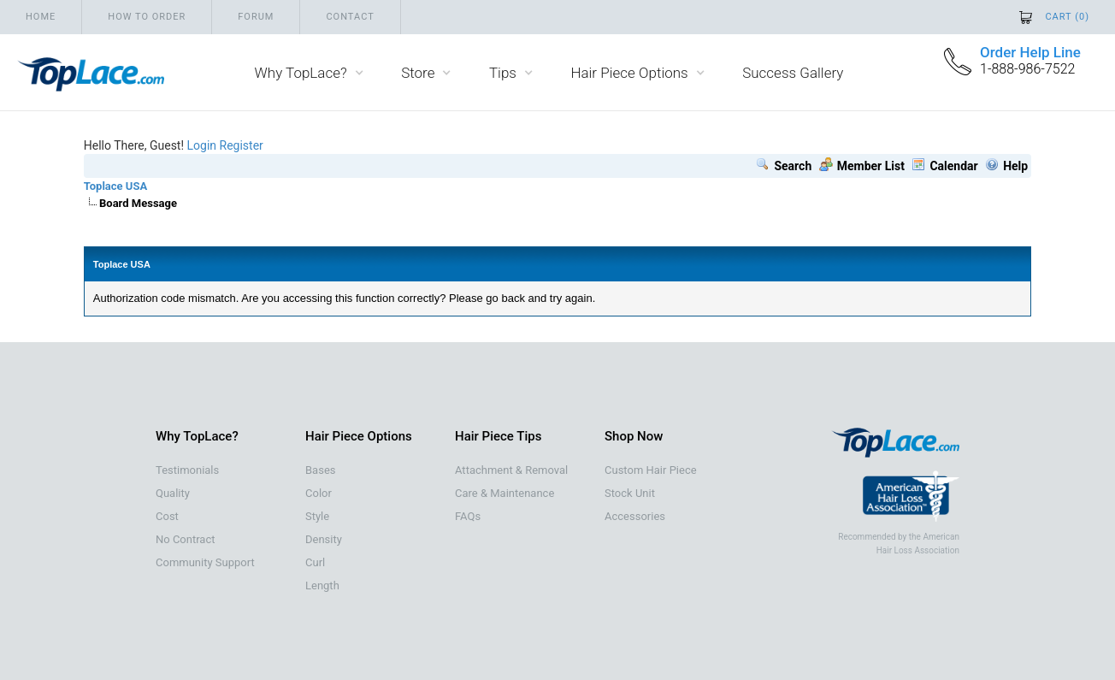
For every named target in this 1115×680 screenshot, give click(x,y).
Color (318, 493)
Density (323, 539)
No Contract (185, 539)
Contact (350, 16)
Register (241, 145)
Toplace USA (115, 186)
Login (202, 145)
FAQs (468, 516)
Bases (320, 470)
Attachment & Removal (511, 470)
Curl (315, 562)
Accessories (635, 516)
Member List (862, 166)
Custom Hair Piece (651, 470)
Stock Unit (630, 493)
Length (322, 585)
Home (41, 16)
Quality (173, 493)
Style (317, 516)
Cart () (1067, 16)
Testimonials (187, 470)
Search (783, 166)
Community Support (205, 562)
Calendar (944, 166)
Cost (167, 516)
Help (1006, 166)
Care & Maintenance (504, 493)
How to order (147, 16)
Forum (256, 16)
